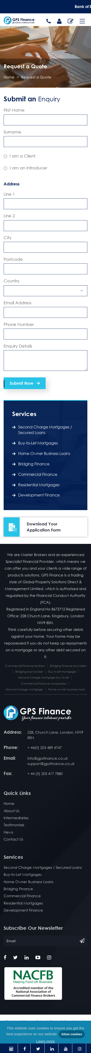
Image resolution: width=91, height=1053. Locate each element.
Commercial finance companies (43, 683)
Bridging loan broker (29, 671)
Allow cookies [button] (71, 1034)
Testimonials (14, 825)
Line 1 (9, 194)
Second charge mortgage (24, 689)
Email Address (18, 302)
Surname (12, 131)
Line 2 (9, 215)
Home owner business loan (66, 689)
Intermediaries (16, 818)
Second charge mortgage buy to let (43, 677)
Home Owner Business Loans (44, 453)
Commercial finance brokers (25, 666)
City (7, 237)
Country (11, 280)
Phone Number (19, 324)
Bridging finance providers (68, 666)
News (8, 832)
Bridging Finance (34, 463)
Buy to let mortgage (62, 671)
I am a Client (19, 155)
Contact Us (13, 839)
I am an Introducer (25, 167)
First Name (14, 110)
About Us (11, 811)
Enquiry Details (18, 345)
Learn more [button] (45, 1041)
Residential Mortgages (38, 484)
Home (9, 77)
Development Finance (39, 495)
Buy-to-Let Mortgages (38, 443)
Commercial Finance (37, 474)
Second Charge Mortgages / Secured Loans (45, 430)
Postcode (13, 259)
